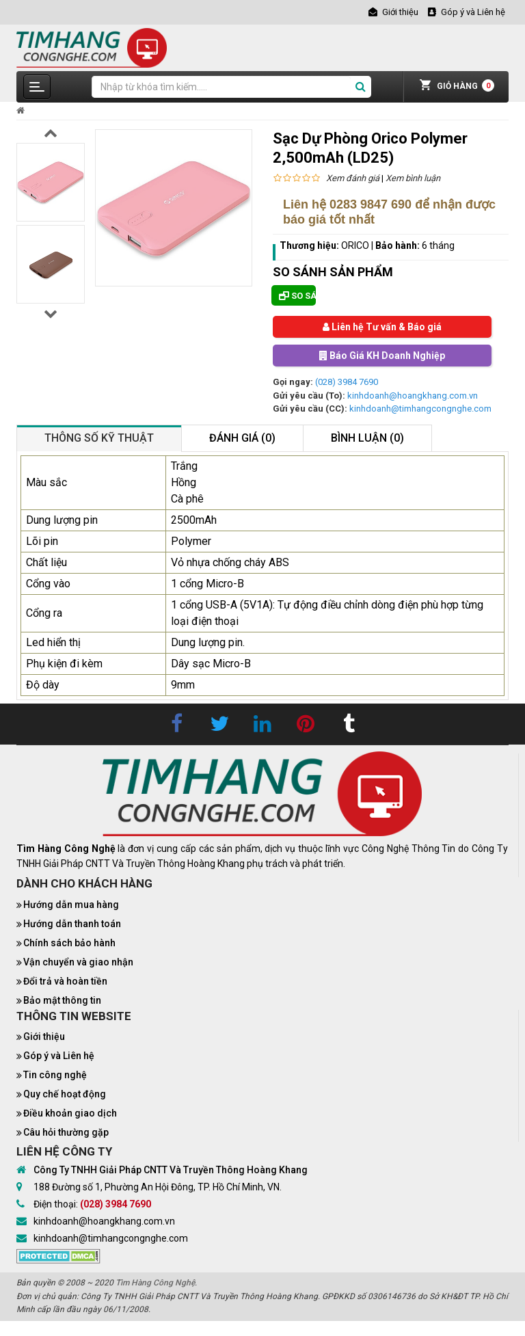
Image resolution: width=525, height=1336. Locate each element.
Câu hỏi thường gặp (66, 1132)
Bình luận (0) (367, 437)
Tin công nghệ (55, 1074)
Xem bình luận (413, 178)
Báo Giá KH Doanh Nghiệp (382, 355)
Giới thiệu (44, 1036)
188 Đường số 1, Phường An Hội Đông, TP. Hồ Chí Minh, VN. (157, 1186)
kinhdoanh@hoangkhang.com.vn (412, 395)
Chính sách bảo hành (69, 942)
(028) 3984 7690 (346, 382)
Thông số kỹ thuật (99, 437)
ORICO (355, 245)
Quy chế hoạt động (64, 1093)
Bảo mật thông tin (62, 1000)
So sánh (297, 296)
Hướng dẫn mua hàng (71, 904)
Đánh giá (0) (242, 437)
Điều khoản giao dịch (70, 1113)
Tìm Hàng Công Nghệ (155, 1282)
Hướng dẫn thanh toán (72, 923)
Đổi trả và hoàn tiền (65, 981)
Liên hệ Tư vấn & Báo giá (382, 326)
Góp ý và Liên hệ (58, 1055)
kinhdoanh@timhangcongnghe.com (420, 408)
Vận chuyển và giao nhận (78, 962)
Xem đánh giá (352, 178)
